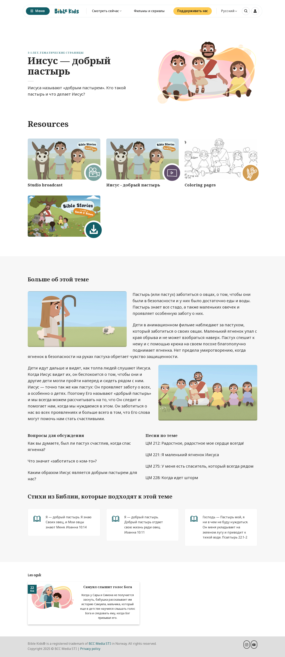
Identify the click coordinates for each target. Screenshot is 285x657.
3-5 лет (33, 52)
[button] (246, 11)
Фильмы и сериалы (149, 11)
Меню (37, 11)
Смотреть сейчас (107, 11)
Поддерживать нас (192, 11)
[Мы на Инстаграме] (246, 644)
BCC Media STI (100, 643)
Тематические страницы (62, 52)
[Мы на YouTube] (254, 644)
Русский (229, 11)
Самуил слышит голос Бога (107, 587)
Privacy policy (90, 649)
